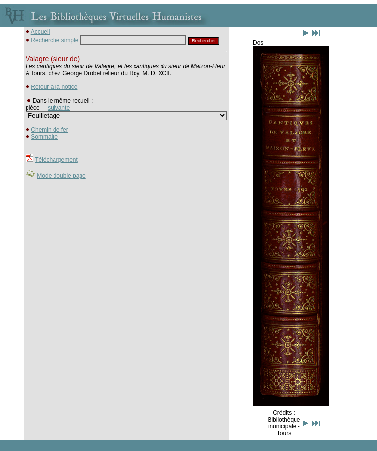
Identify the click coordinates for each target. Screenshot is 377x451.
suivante (59, 107)
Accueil (40, 31)
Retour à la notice (54, 87)
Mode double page (61, 175)
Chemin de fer (49, 129)
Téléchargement (56, 159)
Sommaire (44, 136)
